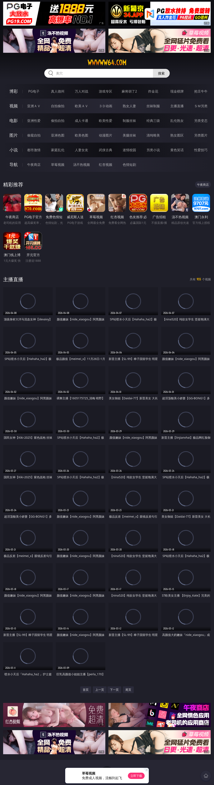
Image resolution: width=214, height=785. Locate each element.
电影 (13, 120)
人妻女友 (81, 150)
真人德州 (57, 91)
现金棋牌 (177, 91)
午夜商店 (34, 164)
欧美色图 (81, 135)
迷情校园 (129, 150)
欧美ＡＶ (81, 106)
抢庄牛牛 (201, 91)
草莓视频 (57, 164)
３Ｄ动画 (105, 106)
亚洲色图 (57, 135)
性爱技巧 (201, 150)
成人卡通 (81, 120)
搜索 (161, 73)
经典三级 (153, 120)
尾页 (128, 690)
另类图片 (201, 135)
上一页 (99, 690)
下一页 (114, 690)
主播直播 (177, 106)
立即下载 (136, 776)
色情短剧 (129, 164)
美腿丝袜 (129, 135)
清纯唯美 (153, 135)
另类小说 (153, 150)
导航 (13, 164)
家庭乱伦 (57, 150)
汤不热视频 (81, 164)
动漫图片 (105, 135)
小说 (13, 150)
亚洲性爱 (34, 120)
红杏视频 (105, 164)
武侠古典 (105, 150)
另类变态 (201, 120)
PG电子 (33, 91)
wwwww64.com (107, 62)
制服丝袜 (129, 120)
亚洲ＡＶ (34, 106)
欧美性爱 (105, 120)
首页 (86, 690)
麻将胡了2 (129, 91)
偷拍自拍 (57, 120)
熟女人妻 (129, 106)
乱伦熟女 (177, 120)
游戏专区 (105, 91)
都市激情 (34, 150)
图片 (13, 135)
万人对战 (81, 91)
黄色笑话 (177, 150)
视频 (13, 106)
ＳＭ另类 (201, 106)
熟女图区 (177, 135)
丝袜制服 (153, 106)
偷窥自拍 (34, 135)
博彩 (13, 91)
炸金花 (153, 91)
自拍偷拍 (57, 106)
